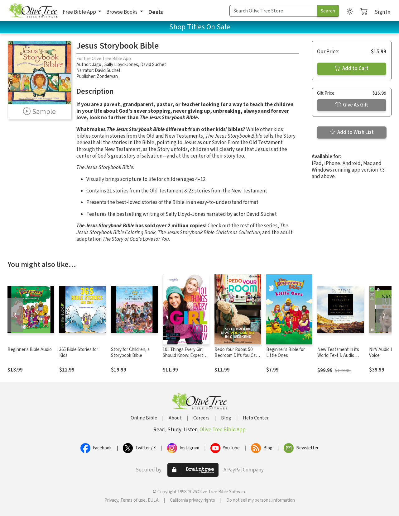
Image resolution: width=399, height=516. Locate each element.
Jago (97, 64)
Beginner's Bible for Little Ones (285, 352)
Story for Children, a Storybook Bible (130, 352)
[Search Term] (273, 11)
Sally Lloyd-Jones (121, 64)
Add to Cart (351, 68)
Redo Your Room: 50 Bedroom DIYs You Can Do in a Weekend (236, 355)
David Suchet (153, 64)
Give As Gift (351, 105)
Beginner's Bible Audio (29, 349)
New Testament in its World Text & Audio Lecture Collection (338, 355)
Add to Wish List (352, 132)
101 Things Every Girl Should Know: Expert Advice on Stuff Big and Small (185, 358)
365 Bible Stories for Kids (78, 352)
